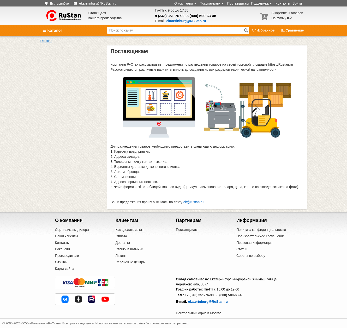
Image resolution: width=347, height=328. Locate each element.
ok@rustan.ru (193, 202)
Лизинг (120, 256)
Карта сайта (64, 269)
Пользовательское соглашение (260, 236)
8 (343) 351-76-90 (170, 16)
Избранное (263, 30)
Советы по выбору (250, 256)
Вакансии (62, 249)
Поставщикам (238, 3)
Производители (67, 256)
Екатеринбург (60, 3)
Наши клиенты (66, 236)
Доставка (122, 243)
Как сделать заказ (129, 230)
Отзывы (61, 262)
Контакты (282, 3)
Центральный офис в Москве (198, 313)
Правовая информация (254, 243)
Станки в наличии (129, 249)
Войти (297, 3)
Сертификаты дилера (72, 230)
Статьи (241, 249)
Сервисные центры (130, 262)
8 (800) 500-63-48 (201, 16)
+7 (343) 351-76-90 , (200, 295)
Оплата (121, 236)
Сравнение (292, 30)
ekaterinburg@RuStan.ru (208, 301)
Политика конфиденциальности (261, 230)
